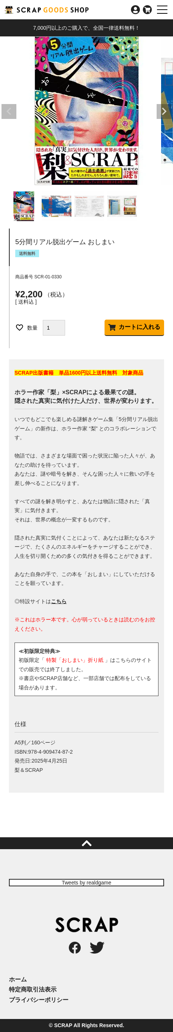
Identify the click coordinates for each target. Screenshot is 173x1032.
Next (164, 111)
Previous (8, 111)
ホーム (18, 979)
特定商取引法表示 (33, 989)
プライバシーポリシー (38, 1000)
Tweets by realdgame (86, 883)
